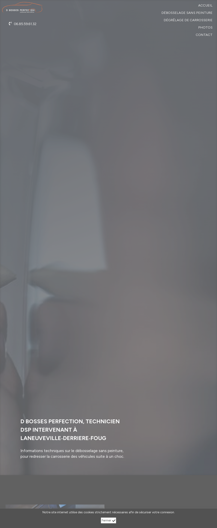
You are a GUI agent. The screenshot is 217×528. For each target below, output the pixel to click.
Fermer (109, 520)
